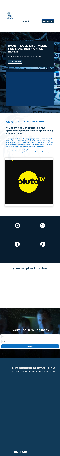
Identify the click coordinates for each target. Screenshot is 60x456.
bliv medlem (15, 62)
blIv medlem (48, 21)
